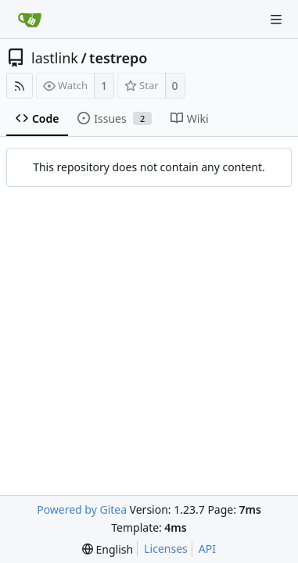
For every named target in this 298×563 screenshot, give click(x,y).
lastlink (54, 58)
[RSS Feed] (19, 86)
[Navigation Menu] (276, 19)
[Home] (30, 19)
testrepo (118, 58)
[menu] (107, 549)
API (207, 548)
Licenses (166, 548)
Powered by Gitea (82, 509)
